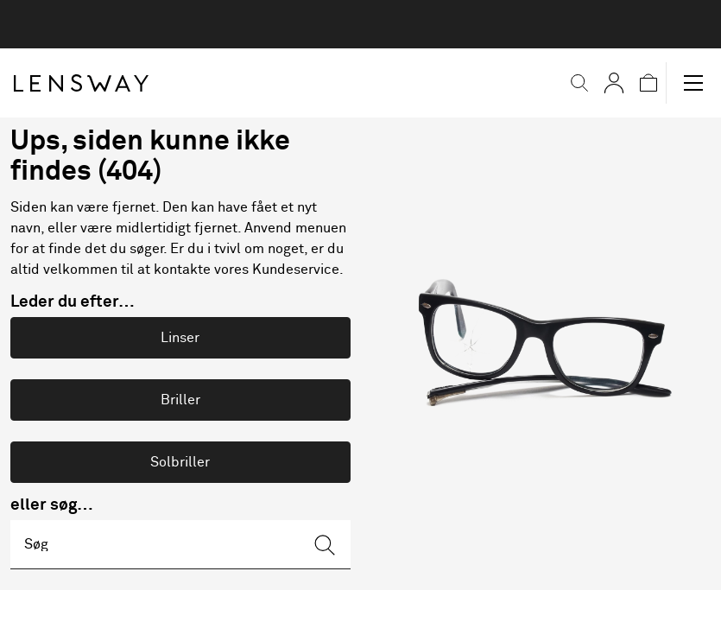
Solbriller (180, 462)
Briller (180, 400)
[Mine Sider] (598, 83)
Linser (180, 338)
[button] (563, 83)
